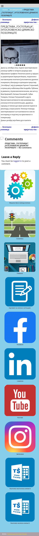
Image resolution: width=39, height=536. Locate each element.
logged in (17, 161)
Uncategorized (16, 10)
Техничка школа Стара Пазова (17, 534)
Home (5, 10)
